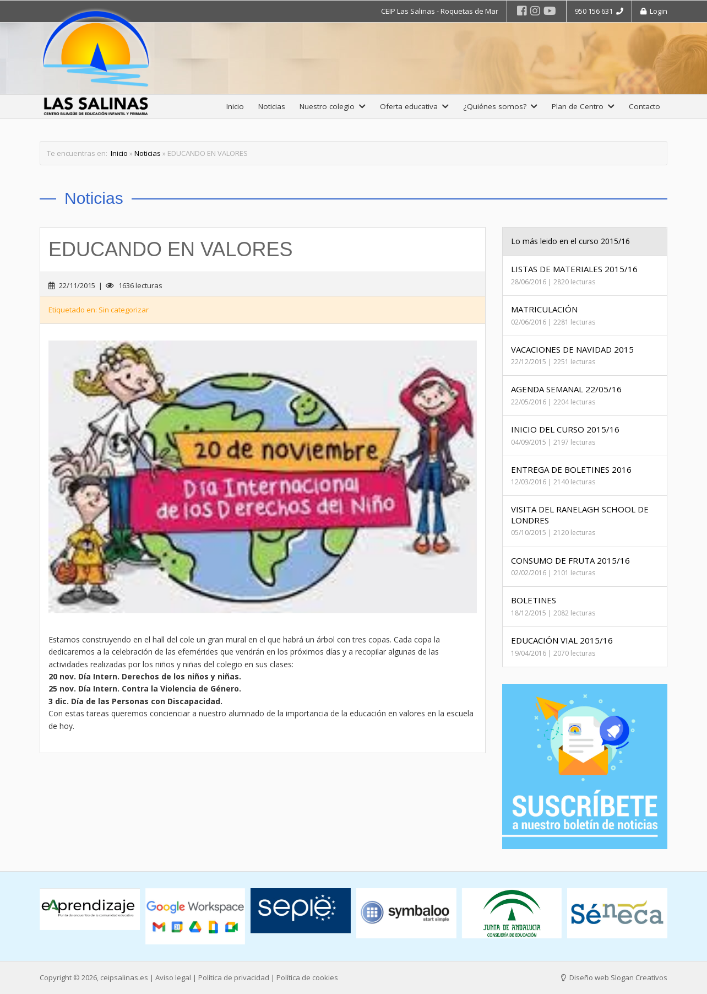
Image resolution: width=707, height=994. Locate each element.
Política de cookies (307, 977)
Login (653, 11)
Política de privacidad (233, 977)
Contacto (644, 106)
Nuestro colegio (333, 106)
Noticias (271, 106)
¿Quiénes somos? (500, 106)
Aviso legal (173, 977)
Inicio (235, 106)
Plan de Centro (583, 106)
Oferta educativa (414, 106)
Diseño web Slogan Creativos (614, 977)
